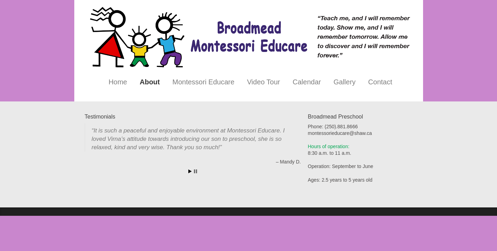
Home (117, 82)
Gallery (344, 82)
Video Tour (263, 82)
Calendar (307, 82)
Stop (195, 171)
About (150, 82)
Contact (380, 82)
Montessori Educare (203, 82)
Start (190, 171)
